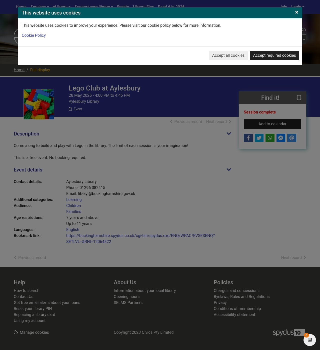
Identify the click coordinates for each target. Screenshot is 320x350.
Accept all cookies (228, 55)
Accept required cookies (274, 55)
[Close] (296, 12)
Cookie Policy (34, 35)
